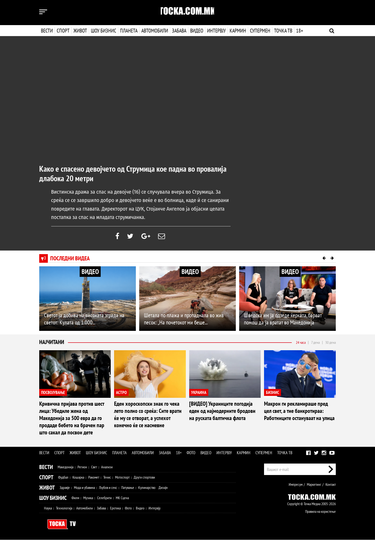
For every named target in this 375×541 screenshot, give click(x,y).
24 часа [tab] (301, 343)
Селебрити (104, 499)
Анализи (107, 468)
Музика (88, 499)
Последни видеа (70, 259)
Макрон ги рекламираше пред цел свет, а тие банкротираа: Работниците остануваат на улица (299, 412)
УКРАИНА (198, 393)
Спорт (63, 30)
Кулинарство (146, 488)
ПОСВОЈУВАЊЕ (53, 393)
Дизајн (163, 488)
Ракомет (93, 478)
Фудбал (63, 478)
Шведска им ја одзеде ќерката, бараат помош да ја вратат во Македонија (283, 319)
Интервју (216, 30)
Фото (191, 454)
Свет (94, 468)
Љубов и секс (108, 488)
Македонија (65, 468)
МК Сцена (122, 499)
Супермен (259, 30)
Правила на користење (320, 512)
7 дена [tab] (315, 343)
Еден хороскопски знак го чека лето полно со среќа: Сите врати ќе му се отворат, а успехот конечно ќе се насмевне (148, 415)
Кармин (237, 30)
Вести (47, 30)
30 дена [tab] (330, 343)
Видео (196, 30)
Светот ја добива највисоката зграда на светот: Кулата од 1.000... (84, 319)
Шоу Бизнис (53, 499)
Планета (129, 30)
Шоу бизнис (103, 30)
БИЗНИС (272, 393)
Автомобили (154, 30)
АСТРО (121, 393)
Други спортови (144, 478)
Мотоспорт (122, 478)
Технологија (64, 509)
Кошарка (78, 478)
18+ (299, 30)
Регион (82, 468)
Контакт (330, 485)
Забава (179, 30)
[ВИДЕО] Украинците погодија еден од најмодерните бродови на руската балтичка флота (222, 412)
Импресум (296, 485)
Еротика (115, 509)
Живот (80, 30)
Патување (127, 488)
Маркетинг (314, 485)
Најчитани (51, 343)
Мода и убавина (84, 488)
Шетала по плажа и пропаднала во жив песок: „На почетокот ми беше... (184, 319)
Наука (48, 509)
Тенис (107, 478)
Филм (75, 499)
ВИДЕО (90, 272)
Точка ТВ (283, 30)
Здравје (65, 488)
